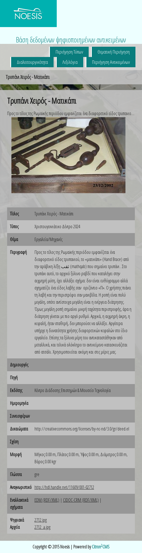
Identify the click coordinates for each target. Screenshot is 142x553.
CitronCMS (100, 547)
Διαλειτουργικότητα (32, 62)
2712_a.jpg (42, 527)
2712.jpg (41, 520)
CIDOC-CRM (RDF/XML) (81, 500)
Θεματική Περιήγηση (114, 51)
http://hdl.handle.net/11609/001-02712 (64, 487)
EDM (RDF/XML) (47, 500)
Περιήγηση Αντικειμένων (111, 62)
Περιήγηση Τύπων (69, 51)
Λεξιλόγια (70, 62)
